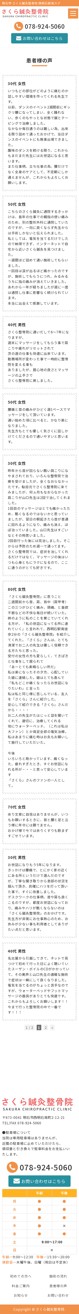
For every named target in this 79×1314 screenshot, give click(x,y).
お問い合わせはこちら (39, 38)
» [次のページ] (52, 1027)
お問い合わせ (58, 1295)
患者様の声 (58, 1285)
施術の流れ (58, 1276)
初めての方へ (21, 1276)
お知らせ (21, 1295)
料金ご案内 (21, 1285)
